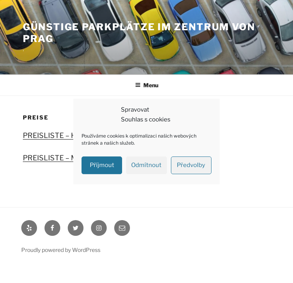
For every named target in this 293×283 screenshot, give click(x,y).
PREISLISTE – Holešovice (65, 135)
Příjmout (102, 165)
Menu (146, 85)
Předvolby (191, 165)
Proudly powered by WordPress (60, 249)
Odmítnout (146, 165)
